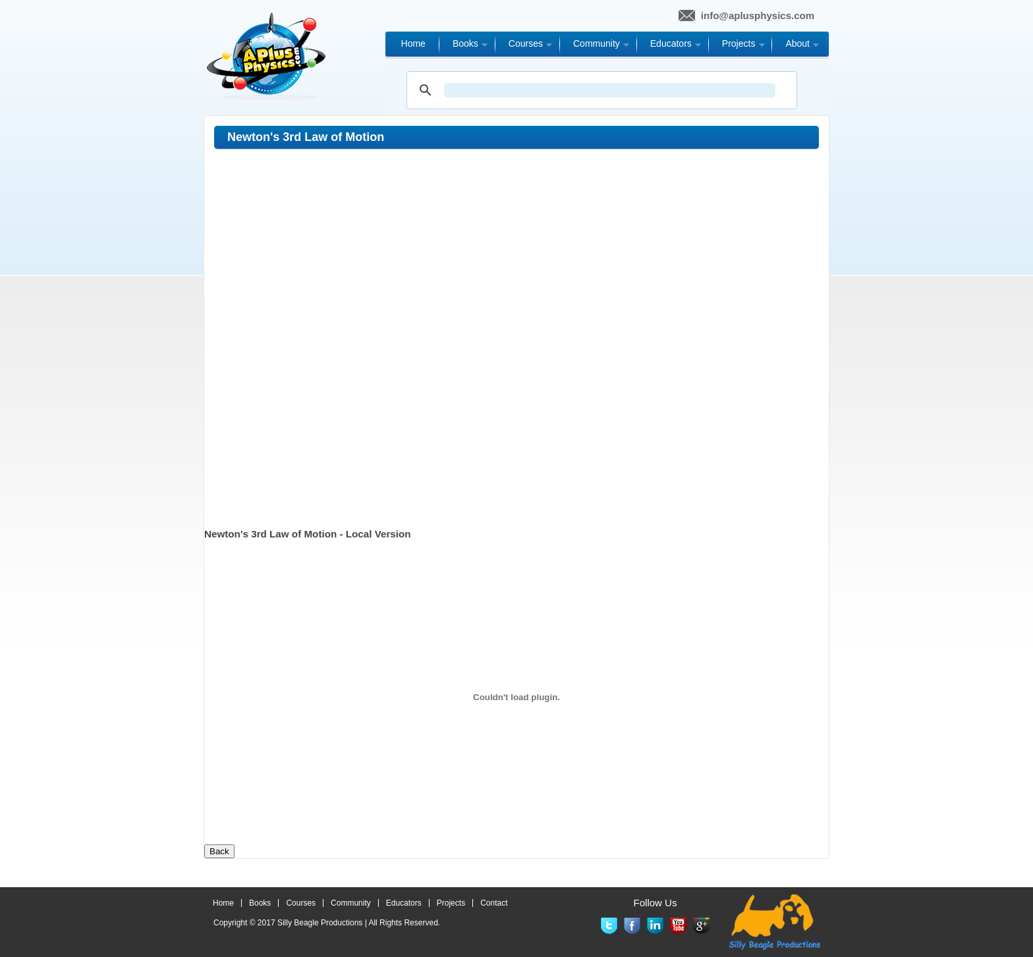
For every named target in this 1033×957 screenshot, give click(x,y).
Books (260, 903)
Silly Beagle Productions (319, 922)
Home (223, 903)
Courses (301, 903)
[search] (609, 90)
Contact (493, 903)
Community (351, 903)
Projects (451, 903)
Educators (404, 903)
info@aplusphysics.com (757, 15)
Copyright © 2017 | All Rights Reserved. (326, 922)
